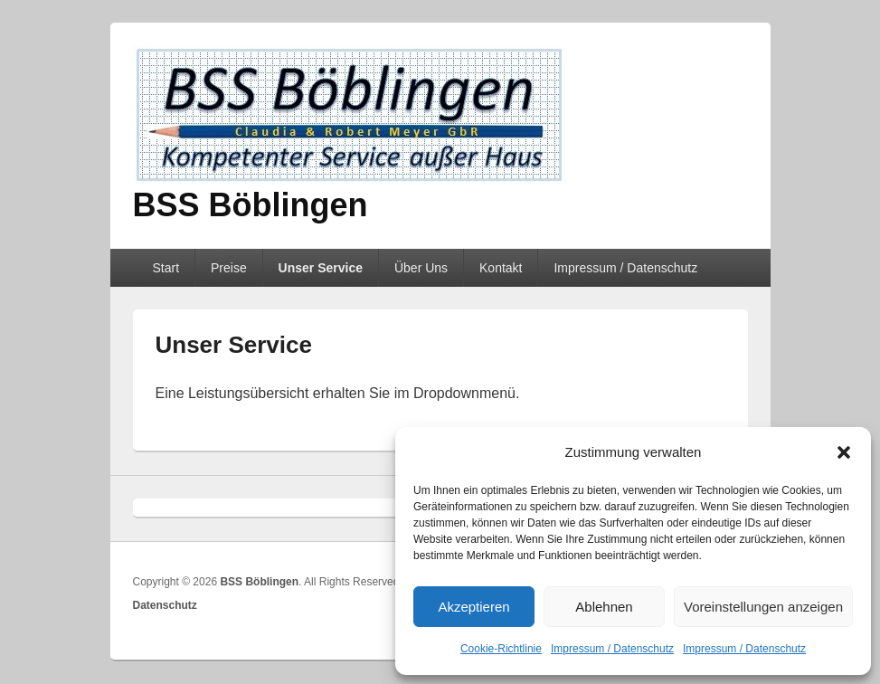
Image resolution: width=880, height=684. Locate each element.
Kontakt (500, 268)
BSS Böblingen (250, 204)
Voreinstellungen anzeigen (763, 606)
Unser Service (321, 268)
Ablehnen (603, 606)
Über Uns (421, 268)
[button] (844, 452)
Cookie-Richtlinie (501, 648)
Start (165, 268)
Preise (229, 268)
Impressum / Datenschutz (612, 648)
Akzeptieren (473, 606)
